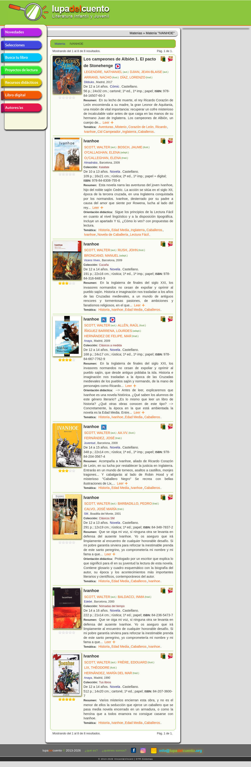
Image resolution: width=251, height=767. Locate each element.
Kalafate (104, 167)
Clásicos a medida (110, 345)
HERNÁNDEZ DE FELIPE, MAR (111, 336)
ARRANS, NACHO (101, 77)
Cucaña (104, 264)
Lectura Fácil (139, 234)
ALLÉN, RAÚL (132, 325)
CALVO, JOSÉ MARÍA (104, 509)
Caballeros (146, 131)
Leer (108, 122)
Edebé (88, 601)
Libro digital (21, 95)
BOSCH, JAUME (134, 147)
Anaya (88, 340)
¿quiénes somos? (114, 750)
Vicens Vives (92, 260)
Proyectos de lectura (21, 70)
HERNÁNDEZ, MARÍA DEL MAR (111, 673)
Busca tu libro (21, 57)
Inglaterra (129, 131)
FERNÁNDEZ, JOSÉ (103, 438)
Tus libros (105, 682)
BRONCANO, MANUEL (106, 255)
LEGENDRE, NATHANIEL (106, 72)
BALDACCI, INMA (134, 597)
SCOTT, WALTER (100, 147)
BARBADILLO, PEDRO (138, 503)
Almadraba (90, 162)
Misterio (120, 127)
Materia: (60, 43)
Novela (115, 171)
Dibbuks (89, 82)
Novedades (21, 32)
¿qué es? (91, 750)
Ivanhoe (90, 131)
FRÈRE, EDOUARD (136, 662)
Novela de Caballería (112, 234)
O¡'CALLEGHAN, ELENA (106, 158)
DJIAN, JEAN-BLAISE (149, 72)
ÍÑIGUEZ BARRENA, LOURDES (112, 331)
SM (86, 513)
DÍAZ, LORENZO (136, 77)
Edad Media (120, 230)
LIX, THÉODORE (100, 667)
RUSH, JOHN (131, 250)
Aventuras (106, 127)
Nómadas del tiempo (112, 606)
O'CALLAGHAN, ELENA (106, 152)
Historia (104, 230)
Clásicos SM (107, 518)
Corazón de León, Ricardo (147, 127)
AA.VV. (126, 433)
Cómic (114, 86)
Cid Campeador (108, 131)
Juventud (89, 443)
